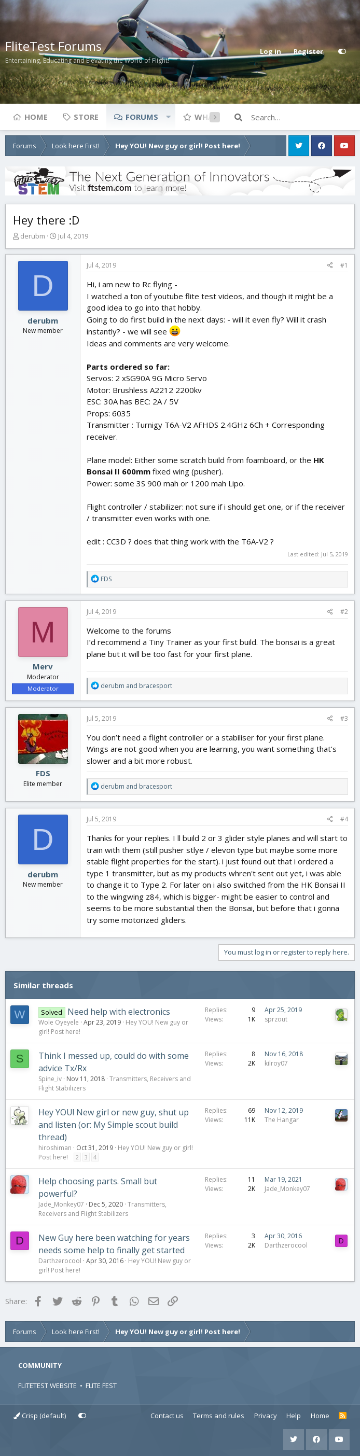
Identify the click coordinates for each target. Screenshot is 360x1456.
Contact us (167, 1415)
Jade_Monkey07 (61, 1204)
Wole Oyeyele (58, 1022)
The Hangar (282, 1119)
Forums (142, 116)
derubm (32, 236)
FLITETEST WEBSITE (47, 1385)
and (136, 685)
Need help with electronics (118, 1011)
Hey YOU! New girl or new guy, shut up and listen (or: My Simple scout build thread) (113, 1125)
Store (86, 116)
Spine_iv (50, 1078)
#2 (344, 611)
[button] (168, 117)
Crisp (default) (39, 1415)
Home (36, 116)
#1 (344, 265)
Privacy (265, 1415)
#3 (344, 718)
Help (293, 1415)
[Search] (303, 117)
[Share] (330, 265)
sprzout (276, 1019)
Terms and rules (218, 1415)
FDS (43, 773)
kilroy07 (276, 1063)
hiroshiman (55, 1147)
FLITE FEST (101, 1385)
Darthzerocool (59, 1260)
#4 (344, 819)
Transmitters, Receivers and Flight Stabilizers (102, 1209)
